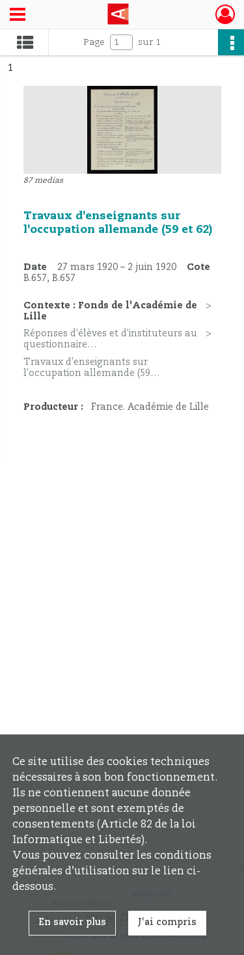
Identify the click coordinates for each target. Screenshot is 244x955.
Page (94, 42)
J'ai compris (167, 922)
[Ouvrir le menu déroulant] (17, 15)
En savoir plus (72, 922)
